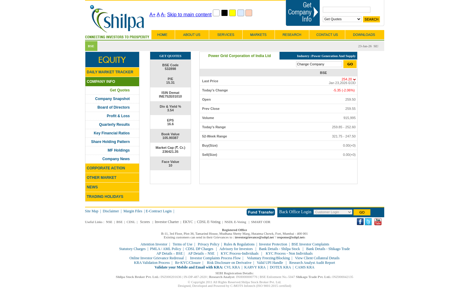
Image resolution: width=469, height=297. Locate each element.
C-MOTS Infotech (242, 285)
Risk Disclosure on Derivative (229, 262)
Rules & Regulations (239, 244)
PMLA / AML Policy (165, 249)
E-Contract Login (159, 211)
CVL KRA (232, 267)
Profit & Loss (118, 116)
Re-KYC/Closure (188, 262)
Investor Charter (167, 222)
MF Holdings (119, 150)
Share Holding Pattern (110, 142)
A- (163, 14)
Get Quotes (120, 90)
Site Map (92, 211)
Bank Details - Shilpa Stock (279, 249)
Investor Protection (273, 244)
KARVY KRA (254, 267)
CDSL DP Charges (199, 249)
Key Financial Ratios (112, 133)
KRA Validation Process (152, 262)
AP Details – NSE (201, 253)
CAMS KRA (304, 267)
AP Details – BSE (170, 253)
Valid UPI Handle (270, 262)
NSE (109, 222)
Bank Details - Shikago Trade (328, 249)
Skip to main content (189, 14)
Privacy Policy (208, 244)
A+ (153, 14)
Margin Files (132, 211)
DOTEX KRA (280, 267)
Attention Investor (153, 244)
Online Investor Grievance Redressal (156, 258)
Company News (116, 159)
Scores (145, 222)
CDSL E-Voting (208, 222)
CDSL (131, 222)
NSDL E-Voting (235, 222)
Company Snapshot (112, 99)
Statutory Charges (132, 249)
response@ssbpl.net (290, 237)
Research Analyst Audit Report (312, 262)
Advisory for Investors (236, 249)
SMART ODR (260, 222)
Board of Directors (113, 107)
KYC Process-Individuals (240, 253)
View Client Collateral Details (317, 258)
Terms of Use (182, 244)
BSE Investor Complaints (310, 244)
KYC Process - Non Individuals (289, 253)
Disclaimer (111, 211)
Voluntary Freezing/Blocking (268, 258)
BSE (119, 222)
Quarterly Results (114, 124)
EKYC (188, 222)
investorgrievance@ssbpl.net (254, 237)
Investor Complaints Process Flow (215, 258)
